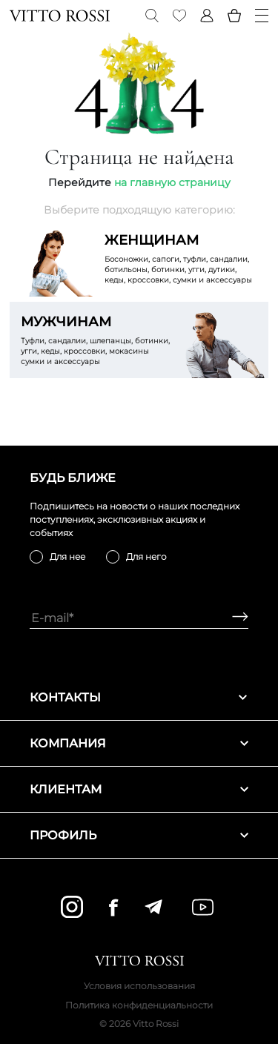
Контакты (139, 697)
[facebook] (113, 907)
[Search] (152, 15)
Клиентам (139, 789)
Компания (139, 743)
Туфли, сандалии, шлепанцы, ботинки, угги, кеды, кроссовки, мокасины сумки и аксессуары (97, 339)
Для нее (67, 556)
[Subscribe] (234, 618)
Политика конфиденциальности (139, 1005)
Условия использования (139, 985)
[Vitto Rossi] (60, 16)
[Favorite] (179, 15)
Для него (146, 556)
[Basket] (234, 15)
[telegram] (153, 906)
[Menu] (261, 15)
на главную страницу (172, 182)
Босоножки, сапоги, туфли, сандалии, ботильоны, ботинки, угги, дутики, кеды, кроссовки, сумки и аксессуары (181, 258)
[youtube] (203, 907)
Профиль (139, 835)
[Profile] (207, 15)
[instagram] (72, 907)
